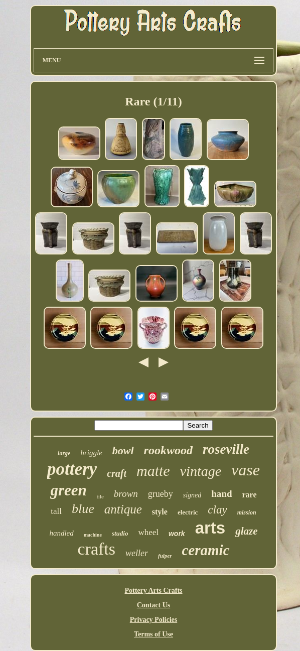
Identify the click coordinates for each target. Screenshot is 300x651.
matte (153, 470)
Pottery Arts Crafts (153, 590)
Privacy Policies (153, 619)
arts (210, 527)
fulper (165, 556)
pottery (72, 469)
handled (61, 533)
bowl (123, 450)
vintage (200, 471)
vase (245, 470)
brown (126, 493)
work (177, 534)
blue (83, 508)
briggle (91, 453)
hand (221, 493)
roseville (226, 449)
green (68, 490)
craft (116, 473)
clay (217, 509)
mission (246, 512)
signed (192, 495)
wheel (148, 532)
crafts (96, 549)
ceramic (205, 550)
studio (120, 533)
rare (249, 494)
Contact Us (154, 605)
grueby (160, 494)
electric (188, 512)
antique (123, 509)
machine (93, 535)
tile (100, 496)
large (64, 453)
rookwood (168, 450)
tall (56, 511)
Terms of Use (153, 634)
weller (136, 553)
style (160, 511)
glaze (246, 531)
